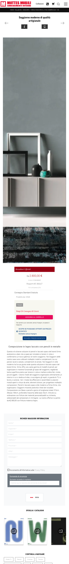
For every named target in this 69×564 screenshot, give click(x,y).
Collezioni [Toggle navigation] (40, 4)
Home (12, 10)
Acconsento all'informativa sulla (27, 470)
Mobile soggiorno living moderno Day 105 (45, 10)
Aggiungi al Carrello (34, 317)
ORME (28, 297)
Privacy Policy (39, 470)
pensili (19, 559)
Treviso (40, 559)
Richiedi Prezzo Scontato (34, 338)
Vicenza (29, 559)
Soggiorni (26, 10)
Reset (19, 305)
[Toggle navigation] (65, 3)
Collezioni (18, 10)
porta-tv (8, 559)
